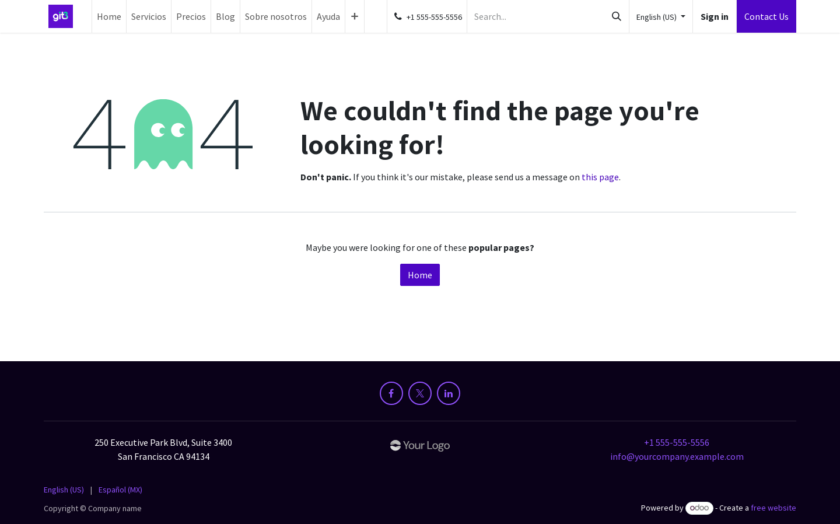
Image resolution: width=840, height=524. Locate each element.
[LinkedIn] (448, 393)
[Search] (616, 16)
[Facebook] (391, 393)
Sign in (715, 16)
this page (600, 177)
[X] (420, 393)
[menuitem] (109, 16)
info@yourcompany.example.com (677, 456)
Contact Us (766, 16)
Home (420, 275)
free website (773, 507)
